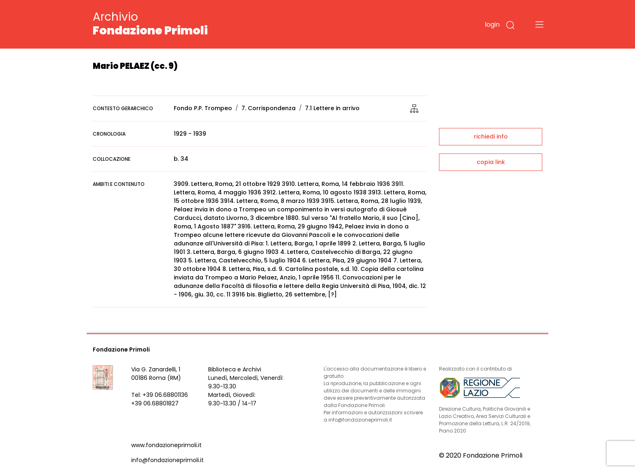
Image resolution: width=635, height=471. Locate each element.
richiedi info (491, 136)
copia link (491, 162)
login (492, 24)
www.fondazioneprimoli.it (166, 445)
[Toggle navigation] (539, 24)
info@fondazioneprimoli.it (167, 460)
